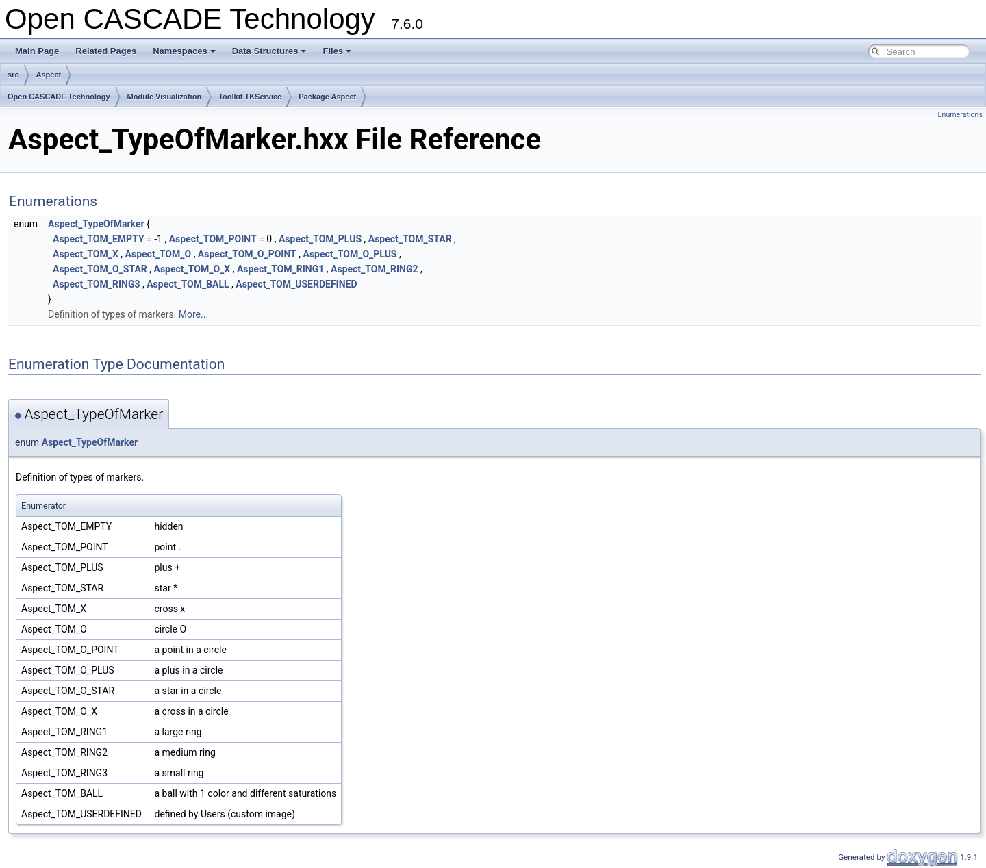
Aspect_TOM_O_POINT (247, 253)
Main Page (37, 51)
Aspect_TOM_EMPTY (98, 238)
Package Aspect (327, 96)
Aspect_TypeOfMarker (96, 223)
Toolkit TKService (249, 96)
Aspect (49, 75)
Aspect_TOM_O (158, 253)
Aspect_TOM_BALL (188, 284)
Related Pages (105, 51)
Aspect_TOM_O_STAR (100, 269)
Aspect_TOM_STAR (410, 238)
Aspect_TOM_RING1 (280, 269)
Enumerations (960, 114)
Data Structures (269, 51)
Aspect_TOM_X (85, 253)
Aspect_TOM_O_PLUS (349, 253)
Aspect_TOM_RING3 (96, 284)
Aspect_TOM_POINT (213, 238)
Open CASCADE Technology (59, 96)
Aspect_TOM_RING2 (374, 269)
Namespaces (184, 51)
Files (337, 51)
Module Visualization (164, 96)
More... (193, 314)
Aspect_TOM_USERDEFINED (296, 284)
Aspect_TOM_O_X (192, 269)
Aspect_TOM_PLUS (320, 238)
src (13, 75)
